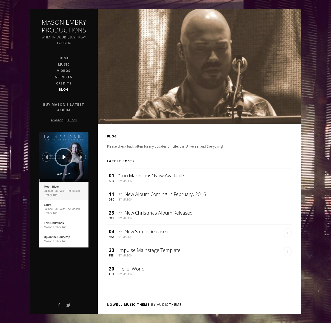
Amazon (57, 120)
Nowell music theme (128, 304)
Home (63, 58)
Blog (64, 89)
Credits (64, 83)
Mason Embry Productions (64, 26)
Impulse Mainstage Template (149, 250)
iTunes (72, 120)
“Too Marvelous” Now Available (151, 175)
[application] (63, 157)
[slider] (63, 180)
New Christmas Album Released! (159, 213)
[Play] (64, 157)
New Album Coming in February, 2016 (165, 194)
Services (63, 77)
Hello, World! (132, 268)
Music (64, 64)
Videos (63, 70)
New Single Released (146, 231)
